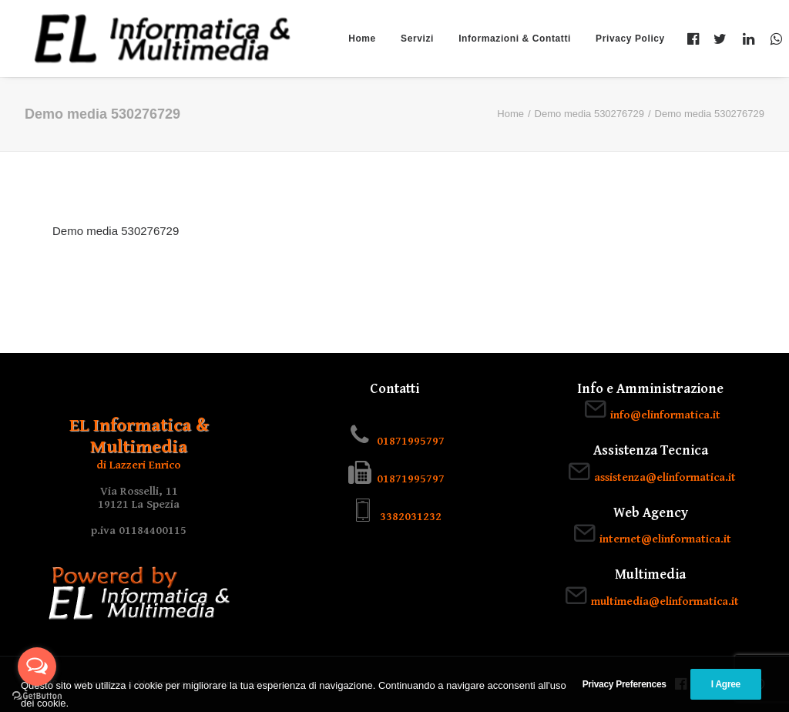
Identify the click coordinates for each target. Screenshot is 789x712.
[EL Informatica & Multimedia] (162, 38)
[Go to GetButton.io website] (37, 696)
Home (362, 38)
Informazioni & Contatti (514, 38)
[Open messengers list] (37, 666)
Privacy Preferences (624, 699)
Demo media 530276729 (589, 113)
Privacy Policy (630, 38)
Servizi (417, 38)
